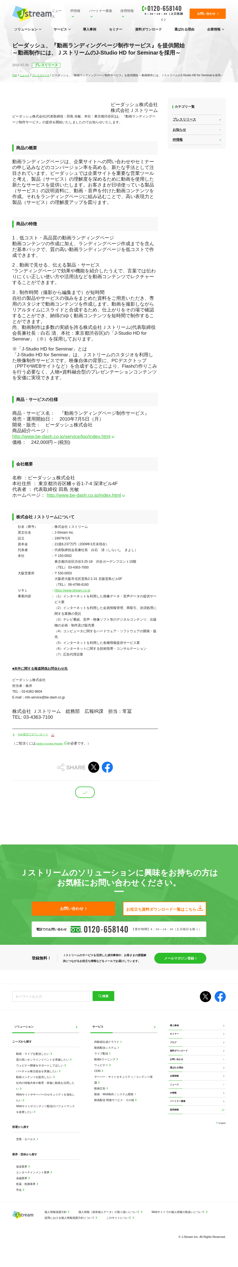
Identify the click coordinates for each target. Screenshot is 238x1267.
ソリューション (26, 29)
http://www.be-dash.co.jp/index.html (84, 495)
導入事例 (89, 29)
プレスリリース (44, 75)
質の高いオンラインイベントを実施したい (43, 1068)
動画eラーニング (105, 1067)
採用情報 (125, 11)
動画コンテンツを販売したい (34, 1085)
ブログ (174, 1057)
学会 (19, 1198)
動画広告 (100, 1096)
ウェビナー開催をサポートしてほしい (40, 1074)
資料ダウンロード (148, 29)
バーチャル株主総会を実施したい (37, 1079)
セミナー (115, 29)
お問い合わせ (178, 1079)
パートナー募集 (99, 11)
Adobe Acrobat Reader (52, 744)
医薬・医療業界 (26, 1192)
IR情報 (75, 11)
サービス (60, 29)
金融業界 (22, 1186)
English (220, 1161)
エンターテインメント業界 (33, 1180)
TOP (15, 75)
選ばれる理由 (184, 29)
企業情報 (213, 29)
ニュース (56, 14)
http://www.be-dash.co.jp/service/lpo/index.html (61, 436)
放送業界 (22, 1175)
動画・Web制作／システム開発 (114, 1102)
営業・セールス (26, 1147)
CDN (97, 1079)
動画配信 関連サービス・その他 (114, 1108)
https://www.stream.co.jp (72, 590)
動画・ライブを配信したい (33, 1062)
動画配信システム (105, 1056)
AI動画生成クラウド (107, 1050)
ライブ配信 (101, 1062)
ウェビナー (101, 1073)
